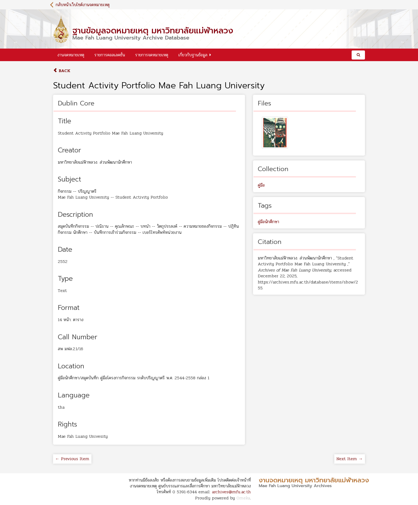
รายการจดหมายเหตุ (151, 55)
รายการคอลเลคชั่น (109, 55)
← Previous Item (72, 458)
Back (61, 71)
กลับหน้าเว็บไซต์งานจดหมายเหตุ (83, 4)
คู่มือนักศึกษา (268, 221)
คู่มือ (261, 185)
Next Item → (349, 458)
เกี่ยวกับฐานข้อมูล (192, 55)
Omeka (243, 498)
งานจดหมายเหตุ (70, 55)
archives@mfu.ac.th (231, 491)
